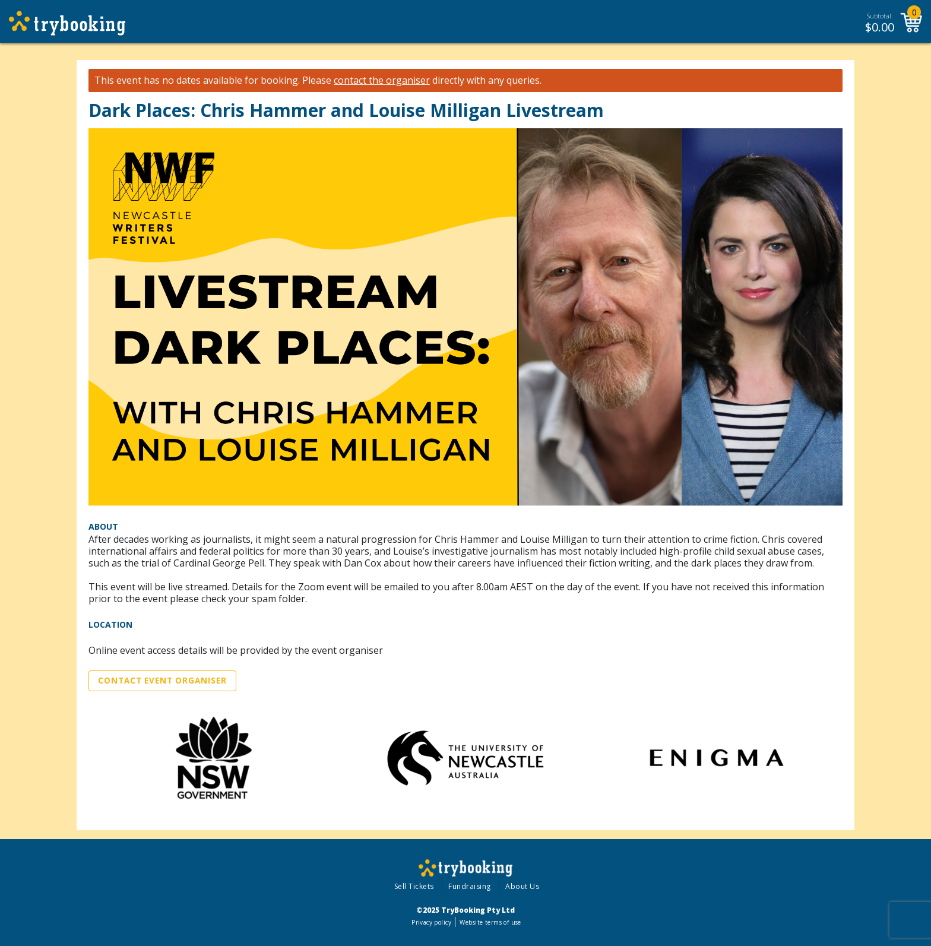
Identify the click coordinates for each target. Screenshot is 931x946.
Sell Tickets (414, 886)
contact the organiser (382, 80)
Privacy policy (431, 922)
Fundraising (469, 886)
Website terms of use (490, 922)
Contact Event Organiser (162, 680)
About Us (522, 886)
